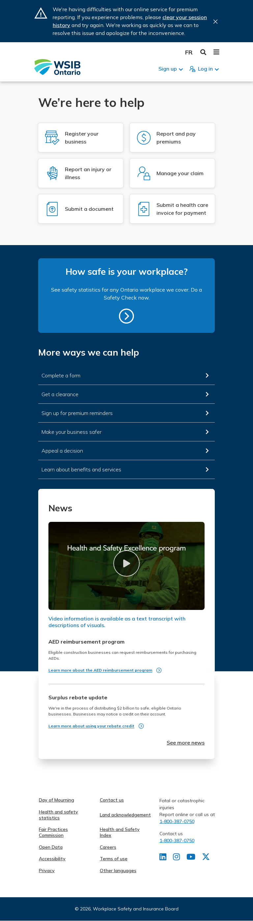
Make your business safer (71, 432)
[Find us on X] (206, 858)
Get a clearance (60, 394)
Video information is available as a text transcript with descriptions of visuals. (116, 621)
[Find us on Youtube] (190, 858)
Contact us (112, 800)
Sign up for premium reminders (77, 413)
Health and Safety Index (120, 832)
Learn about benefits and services (81, 469)
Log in (205, 68)
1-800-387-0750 (176, 821)
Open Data (51, 847)
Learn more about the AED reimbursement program (100, 670)
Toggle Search (203, 52)
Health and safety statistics (58, 815)
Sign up (167, 68)
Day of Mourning (56, 800)
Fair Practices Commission (53, 832)
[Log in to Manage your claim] (172, 173)
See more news (186, 742)
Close (215, 21)
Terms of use (113, 859)
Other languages (118, 870)
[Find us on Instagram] (176, 858)
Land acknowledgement (125, 815)
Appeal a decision (62, 450)
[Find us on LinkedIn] (162, 858)
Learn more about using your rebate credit (91, 725)
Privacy (47, 870)
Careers (108, 847)
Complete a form (61, 375)
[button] (126, 563)
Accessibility (52, 859)
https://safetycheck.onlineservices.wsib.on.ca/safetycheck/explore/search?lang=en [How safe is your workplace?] (126, 316)
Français (189, 52)
